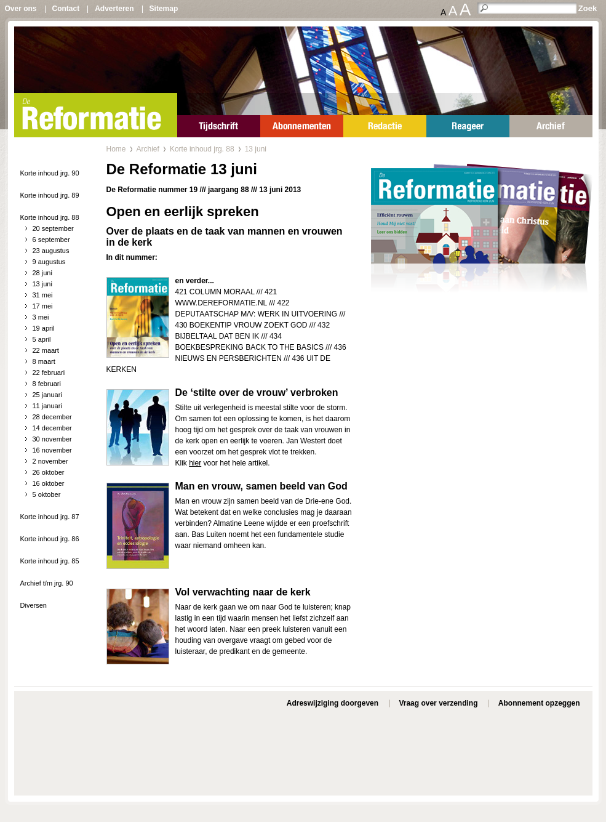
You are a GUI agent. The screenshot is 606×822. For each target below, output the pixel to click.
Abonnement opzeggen (539, 703)
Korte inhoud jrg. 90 (49, 173)
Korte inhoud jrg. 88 (49, 217)
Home (116, 149)
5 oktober (47, 494)
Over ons (21, 8)
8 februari (47, 383)
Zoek (587, 8)
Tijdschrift (218, 126)
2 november (50, 461)
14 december (52, 428)
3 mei (41, 317)
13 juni (42, 284)
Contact (66, 8)
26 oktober (49, 472)
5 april (42, 339)
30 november (52, 439)
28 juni (42, 272)
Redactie (384, 126)
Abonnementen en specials (301, 126)
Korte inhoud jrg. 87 (49, 516)
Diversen (33, 605)
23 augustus (51, 250)
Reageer (467, 126)
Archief (550, 126)
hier (195, 463)
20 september (53, 228)
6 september (51, 239)
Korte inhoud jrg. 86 (49, 538)
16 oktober (49, 483)
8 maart (44, 361)
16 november (52, 450)
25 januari (47, 394)
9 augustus (49, 261)
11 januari (47, 405)
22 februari (49, 372)
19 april (44, 328)
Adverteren (114, 8)
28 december (52, 417)
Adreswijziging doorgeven (332, 703)
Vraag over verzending (438, 703)
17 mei (43, 306)
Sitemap (164, 8)
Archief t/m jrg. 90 (46, 583)
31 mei (43, 295)
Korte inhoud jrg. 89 (49, 195)
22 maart (46, 350)
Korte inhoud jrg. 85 (49, 561)
